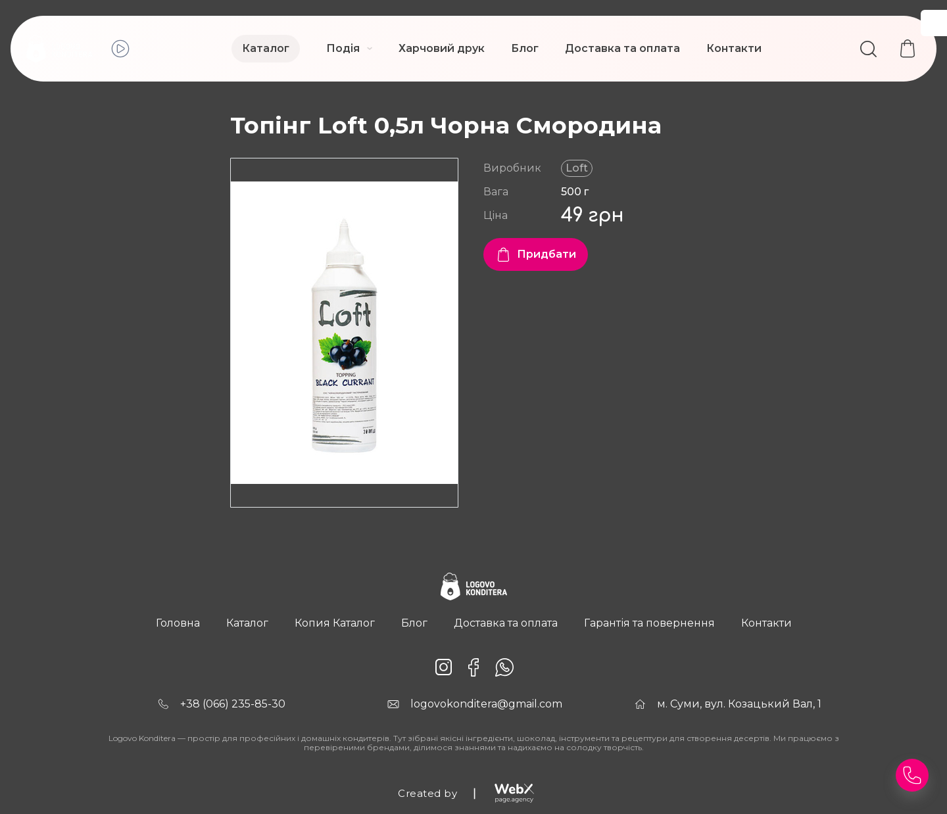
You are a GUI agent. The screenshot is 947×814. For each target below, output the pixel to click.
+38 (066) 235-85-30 (232, 704)
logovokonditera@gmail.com (486, 704)
